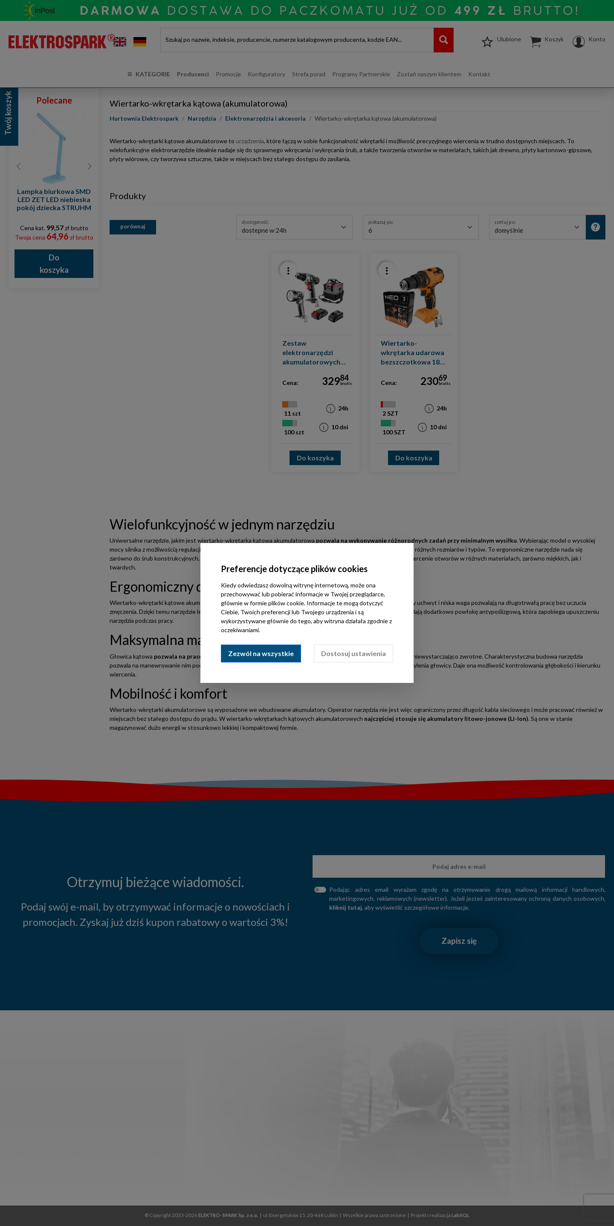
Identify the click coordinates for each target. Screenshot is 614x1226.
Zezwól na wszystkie (261, 653)
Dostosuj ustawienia (353, 653)
